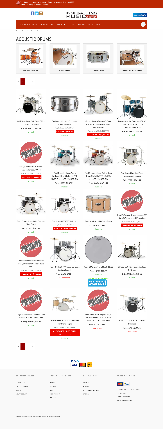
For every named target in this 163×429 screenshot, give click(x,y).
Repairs (72, 25)
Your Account (21, 394)
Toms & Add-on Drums (132, 70)
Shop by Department (28, 25)
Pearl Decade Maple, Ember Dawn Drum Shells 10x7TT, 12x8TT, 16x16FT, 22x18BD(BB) (98, 176)
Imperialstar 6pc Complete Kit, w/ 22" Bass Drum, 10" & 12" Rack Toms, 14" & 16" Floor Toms (98, 317)
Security (53, 398)
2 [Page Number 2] (28, 81)
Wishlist (19, 390)
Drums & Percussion (22, 31)
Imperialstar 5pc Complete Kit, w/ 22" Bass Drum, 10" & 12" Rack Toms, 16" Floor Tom (132, 124)
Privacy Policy (55, 394)
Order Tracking (22, 386)
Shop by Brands (47, 25)
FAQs (51, 390)
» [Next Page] (33, 82)
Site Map (86, 394)
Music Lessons (94, 25)
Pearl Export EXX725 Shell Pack (65, 221)
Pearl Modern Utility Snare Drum (98, 221)
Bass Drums (64, 70)
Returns (53, 386)
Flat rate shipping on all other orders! (34, 5)
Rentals (81, 25)
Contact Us (20, 382)
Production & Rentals (91, 390)
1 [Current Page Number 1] (23, 82)
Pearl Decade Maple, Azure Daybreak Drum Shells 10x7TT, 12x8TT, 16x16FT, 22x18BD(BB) (64, 176)
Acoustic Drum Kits (31, 70)
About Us (61, 25)
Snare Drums (98, 70)
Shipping (53, 382)
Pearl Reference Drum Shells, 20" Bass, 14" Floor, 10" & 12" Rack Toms (31, 263)
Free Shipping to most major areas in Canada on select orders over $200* (47, 2)
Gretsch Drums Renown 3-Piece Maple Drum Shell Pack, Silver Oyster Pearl (98, 124)
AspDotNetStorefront (54, 416)
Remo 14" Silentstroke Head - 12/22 (98, 267)
